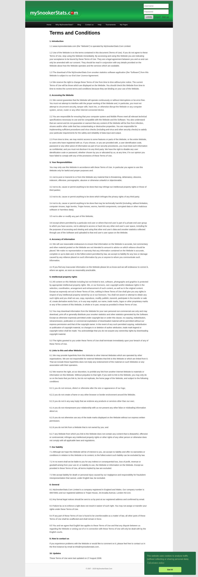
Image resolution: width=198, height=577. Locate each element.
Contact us (89, 25)
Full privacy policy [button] (155, 563)
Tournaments (111, 25)
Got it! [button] (170, 570)
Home (49, 25)
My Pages (124, 25)
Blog (79, 25)
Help (99, 25)
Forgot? (157, 17)
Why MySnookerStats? (64, 25)
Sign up (165, 17)
